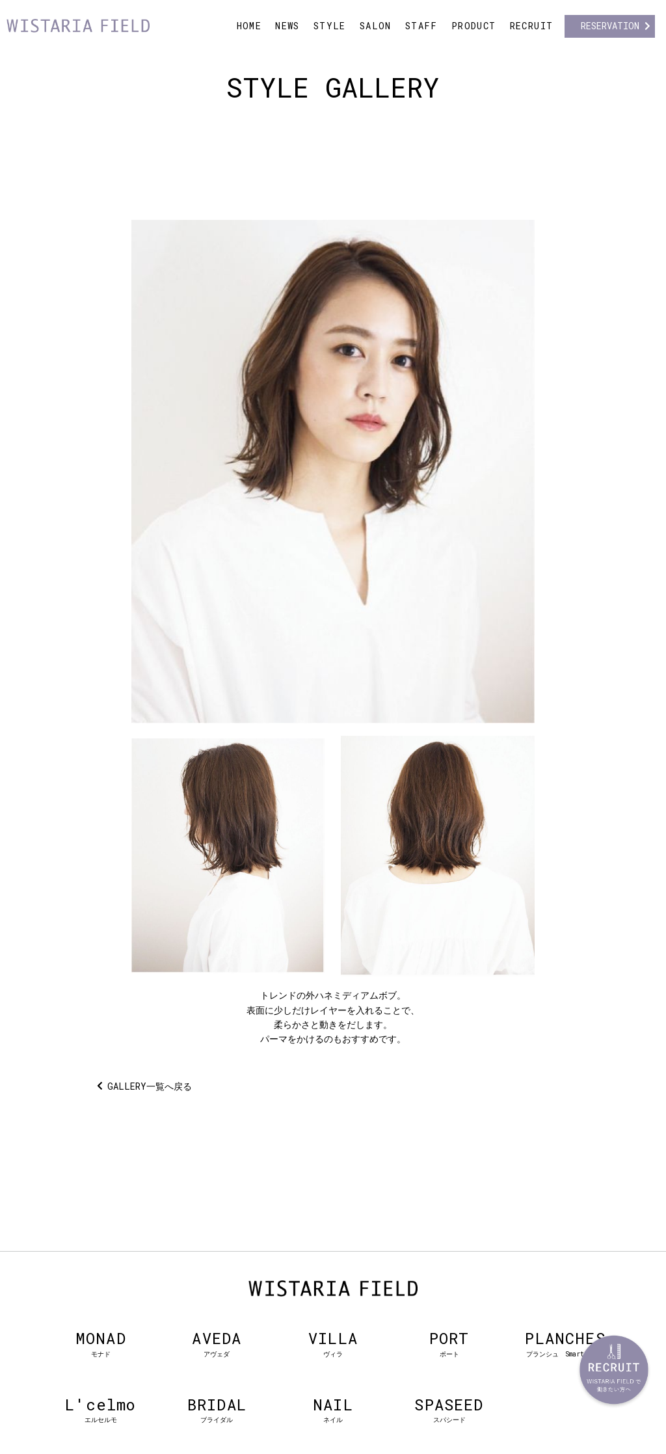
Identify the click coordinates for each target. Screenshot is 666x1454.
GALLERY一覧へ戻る (149, 1086)
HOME (249, 26)
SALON (376, 26)
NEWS (287, 26)
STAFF (421, 26)
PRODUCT (473, 26)
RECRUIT (531, 26)
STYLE (329, 26)
